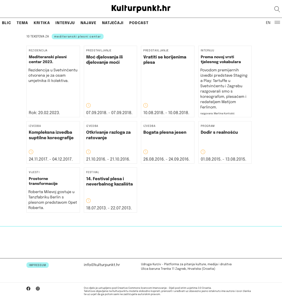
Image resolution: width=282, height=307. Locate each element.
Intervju (65, 23)
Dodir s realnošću (219, 132)
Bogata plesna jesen (164, 132)
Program (208, 126)
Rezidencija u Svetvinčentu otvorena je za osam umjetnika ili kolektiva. (52, 75)
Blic (6, 23)
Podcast (138, 23)
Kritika (42, 23)
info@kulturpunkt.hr (102, 265)
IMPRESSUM (37, 265)
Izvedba (35, 126)
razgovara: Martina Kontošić (217, 113)
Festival (92, 172)
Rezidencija (38, 50)
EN (268, 22)
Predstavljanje (99, 50)
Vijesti (34, 172)
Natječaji (113, 23)
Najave (88, 23)
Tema (22, 23)
